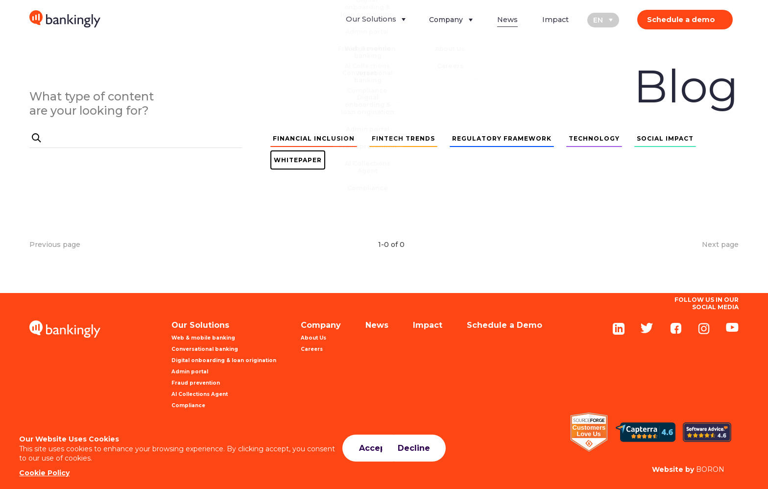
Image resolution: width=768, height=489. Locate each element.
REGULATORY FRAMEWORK (502, 138)
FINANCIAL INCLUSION (314, 138)
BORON (688, 469)
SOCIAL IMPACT (665, 138)
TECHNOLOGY (594, 138)
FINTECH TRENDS (403, 138)
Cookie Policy (45, 472)
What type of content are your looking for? (92, 103)
